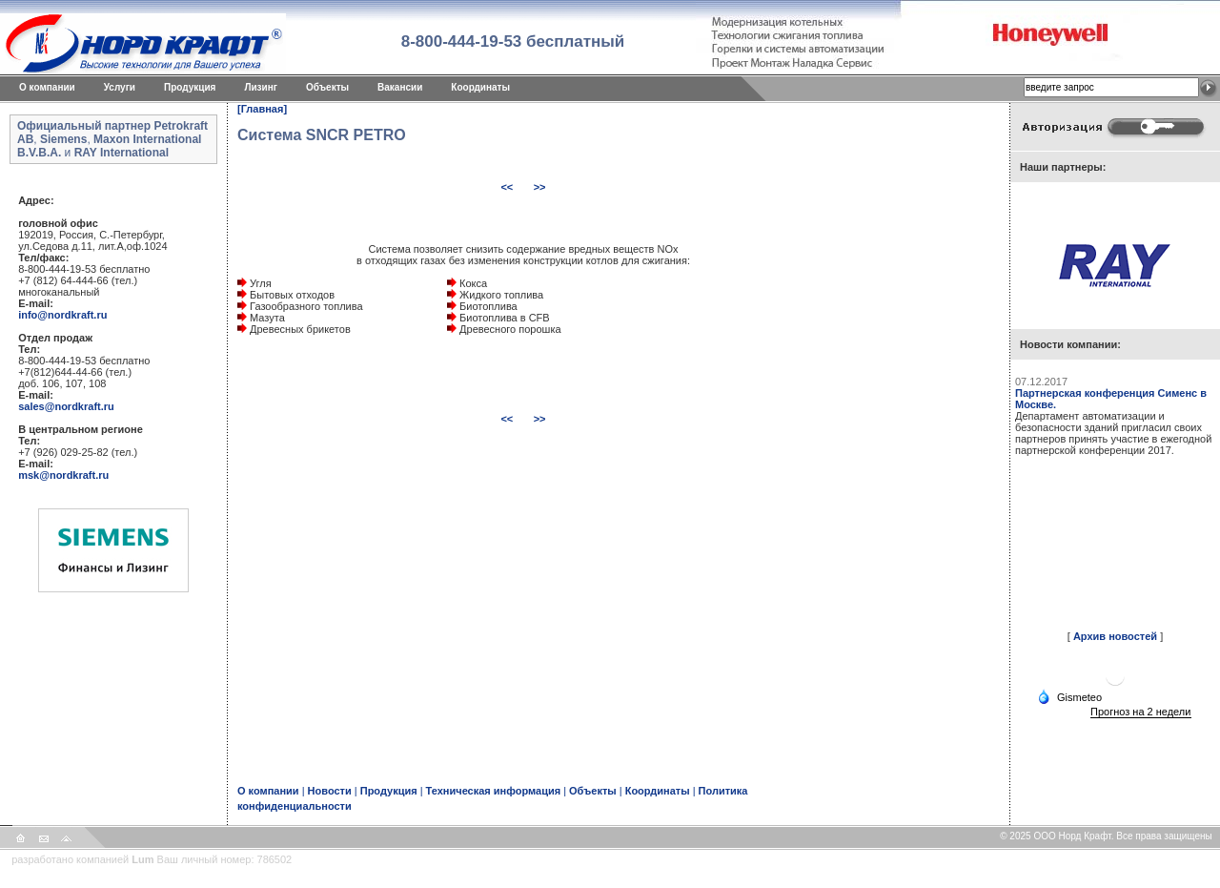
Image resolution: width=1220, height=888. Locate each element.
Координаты (480, 87)
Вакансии (399, 87)
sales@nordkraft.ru (66, 406)
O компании (47, 87)
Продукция (189, 87)
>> (540, 187)
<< (508, 187)
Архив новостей (1115, 636)
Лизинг (260, 87)
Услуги (119, 87)
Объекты (327, 87)
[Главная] (262, 108)
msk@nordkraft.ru (63, 475)
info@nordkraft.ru (62, 314)
